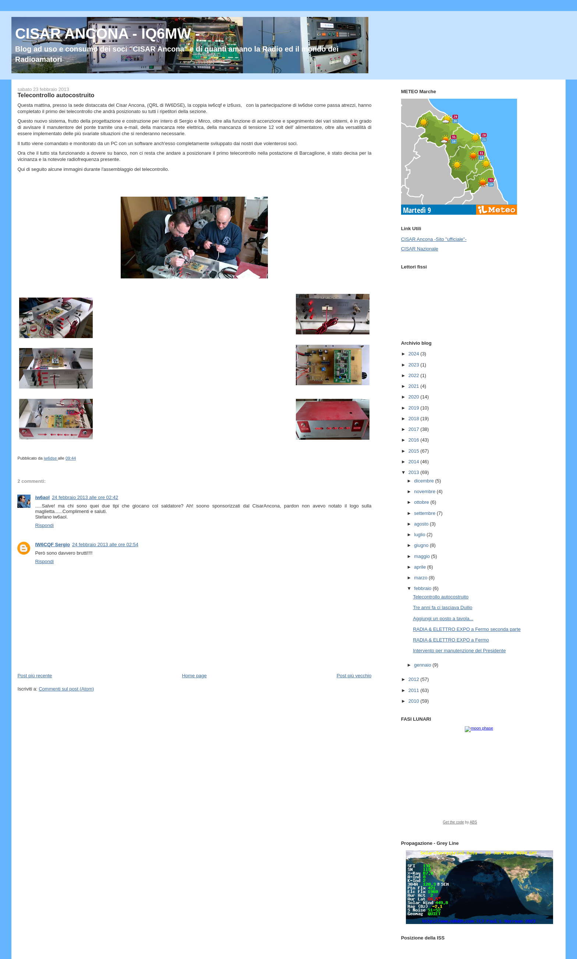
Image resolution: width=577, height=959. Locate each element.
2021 (414, 386)
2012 (414, 679)
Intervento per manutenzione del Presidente (459, 650)
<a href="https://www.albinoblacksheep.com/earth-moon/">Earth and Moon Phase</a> (479, 777)
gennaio (423, 665)
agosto (422, 524)
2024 (414, 353)
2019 (414, 408)
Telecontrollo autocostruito (440, 597)
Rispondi (44, 525)
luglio (420, 534)
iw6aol (42, 497)
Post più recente (34, 675)
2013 (414, 472)
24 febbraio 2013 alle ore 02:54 (105, 544)
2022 (414, 375)
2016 (414, 440)
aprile (420, 567)
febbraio (423, 588)
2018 (414, 418)
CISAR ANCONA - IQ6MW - (107, 33)
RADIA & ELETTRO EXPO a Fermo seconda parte (467, 629)
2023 (414, 365)
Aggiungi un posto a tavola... (443, 618)
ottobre (422, 502)
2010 (414, 701)
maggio (422, 556)
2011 (414, 690)
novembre (425, 491)
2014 (414, 461)
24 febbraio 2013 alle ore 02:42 (85, 497)
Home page (194, 675)
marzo (421, 577)
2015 (414, 451)
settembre (425, 513)
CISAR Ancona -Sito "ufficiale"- (434, 239)
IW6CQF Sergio (52, 544)
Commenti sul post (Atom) (66, 689)
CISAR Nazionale (419, 249)
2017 (414, 429)
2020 (414, 397)
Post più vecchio (354, 675)
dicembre (424, 481)
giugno (422, 545)
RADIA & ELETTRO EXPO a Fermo (451, 640)
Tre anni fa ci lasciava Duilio (442, 607)
